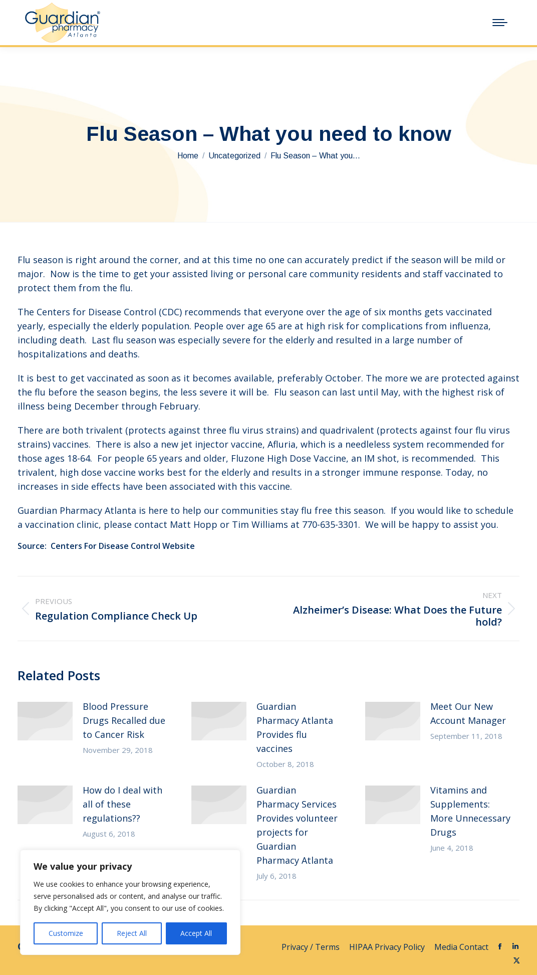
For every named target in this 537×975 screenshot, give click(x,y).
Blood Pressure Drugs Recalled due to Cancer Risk (124, 720)
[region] (130, 902)
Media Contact (461, 946)
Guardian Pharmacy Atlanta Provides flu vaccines (294, 727)
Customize (66, 933)
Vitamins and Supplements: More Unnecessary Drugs (470, 811)
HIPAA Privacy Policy (388, 946)
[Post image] (45, 721)
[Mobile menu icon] (500, 22)
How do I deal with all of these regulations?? (122, 804)
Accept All (196, 933)
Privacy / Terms (312, 946)
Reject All (132, 933)
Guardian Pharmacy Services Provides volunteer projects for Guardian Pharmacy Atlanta (297, 825)
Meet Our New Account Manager (468, 713)
